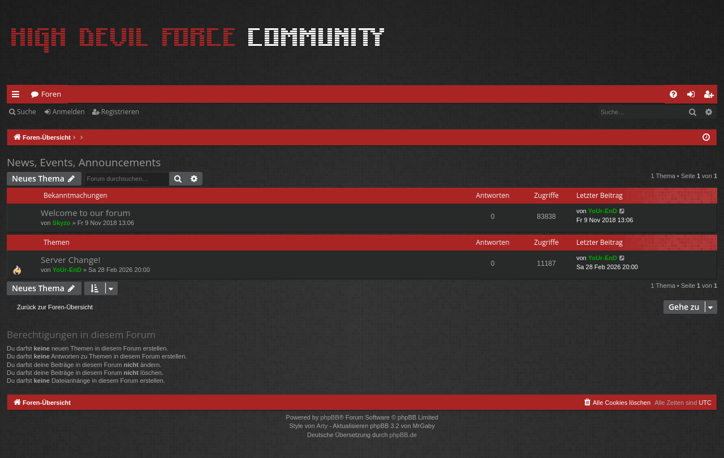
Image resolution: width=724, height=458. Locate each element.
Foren (51, 94)
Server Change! (70, 259)
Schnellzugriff (17, 96)
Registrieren (120, 111)
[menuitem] (673, 94)
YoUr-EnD (602, 211)
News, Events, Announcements (84, 162)
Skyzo (62, 222)
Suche (26, 111)
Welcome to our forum (85, 212)
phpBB (329, 417)
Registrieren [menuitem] (711, 96)
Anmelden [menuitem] (694, 96)
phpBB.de (403, 434)
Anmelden (69, 111)
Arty (322, 425)
